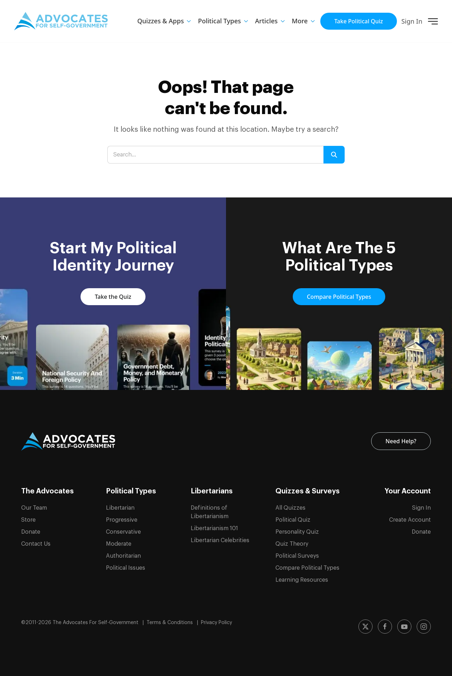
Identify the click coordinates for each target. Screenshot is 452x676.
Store (28, 520)
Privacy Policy (216, 622)
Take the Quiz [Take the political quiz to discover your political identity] (113, 297)
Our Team (34, 508)
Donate (30, 532)
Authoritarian (123, 556)
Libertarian (120, 508)
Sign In (411, 21)
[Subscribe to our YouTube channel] (404, 626)
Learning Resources (301, 580)
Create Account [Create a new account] (410, 520)
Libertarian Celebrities (220, 540)
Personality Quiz (297, 532)
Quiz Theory (291, 544)
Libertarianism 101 (214, 528)
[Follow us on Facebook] (385, 626)
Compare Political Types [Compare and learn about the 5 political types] (339, 297)
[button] (303, 21)
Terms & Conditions (170, 622)
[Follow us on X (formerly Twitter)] (365, 626)
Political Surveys (297, 556)
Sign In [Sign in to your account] (421, 508)
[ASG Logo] (68, 441)
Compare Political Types (307, 568)
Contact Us (35, 544)
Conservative (123, 532)
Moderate (118, 544)
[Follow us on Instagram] (424, 626)
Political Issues (125, 568)
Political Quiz (292, 520)
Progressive (121, 520)
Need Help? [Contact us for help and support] (401, 441)
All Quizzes (290, 508)
